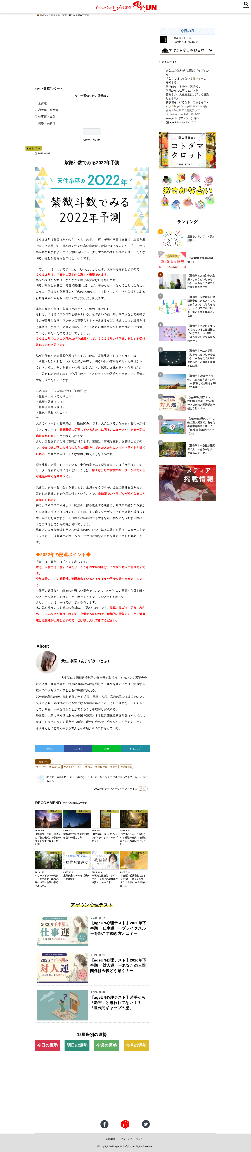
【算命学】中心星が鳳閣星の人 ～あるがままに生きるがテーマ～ (201, 449)
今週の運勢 (106, 1045)
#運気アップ (192, 110)
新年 (115, 766)
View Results (91, 140)
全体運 (42, 103)
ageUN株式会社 (123, 1146)
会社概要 (110, 1138)
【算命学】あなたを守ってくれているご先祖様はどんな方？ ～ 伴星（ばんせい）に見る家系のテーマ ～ (201, 333)
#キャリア (178, 110)
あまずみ (56, 766)
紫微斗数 (127, 766)
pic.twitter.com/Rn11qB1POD (183, 114)
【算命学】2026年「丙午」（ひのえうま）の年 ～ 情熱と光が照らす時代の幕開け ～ (201, 381)
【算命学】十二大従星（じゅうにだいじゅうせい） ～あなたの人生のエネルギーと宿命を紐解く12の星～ (201, 358)
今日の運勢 (47, 1045)
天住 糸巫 (102, 766)
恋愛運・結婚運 (48, 109)
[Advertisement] (92, 53)
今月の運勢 (136, 1045)
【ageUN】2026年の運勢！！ (200, 260)
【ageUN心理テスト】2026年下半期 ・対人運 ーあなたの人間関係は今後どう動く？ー (201, 403)
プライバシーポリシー (133, 1138)
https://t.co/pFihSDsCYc (188, 106)
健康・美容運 (46, 123)
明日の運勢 (77, 1045)
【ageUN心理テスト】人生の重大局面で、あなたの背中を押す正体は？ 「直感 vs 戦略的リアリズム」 (201, 426)
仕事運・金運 (46, 116)
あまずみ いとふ (74, 766)
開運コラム (44, 761)
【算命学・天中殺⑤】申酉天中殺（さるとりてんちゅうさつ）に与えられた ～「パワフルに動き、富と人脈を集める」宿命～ (201, 306)
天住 (90, 766)
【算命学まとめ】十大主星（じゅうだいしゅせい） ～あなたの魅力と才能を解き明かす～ (201, 281)
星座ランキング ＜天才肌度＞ (201, 238)
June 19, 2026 (187, 122)
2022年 (42, 766)
